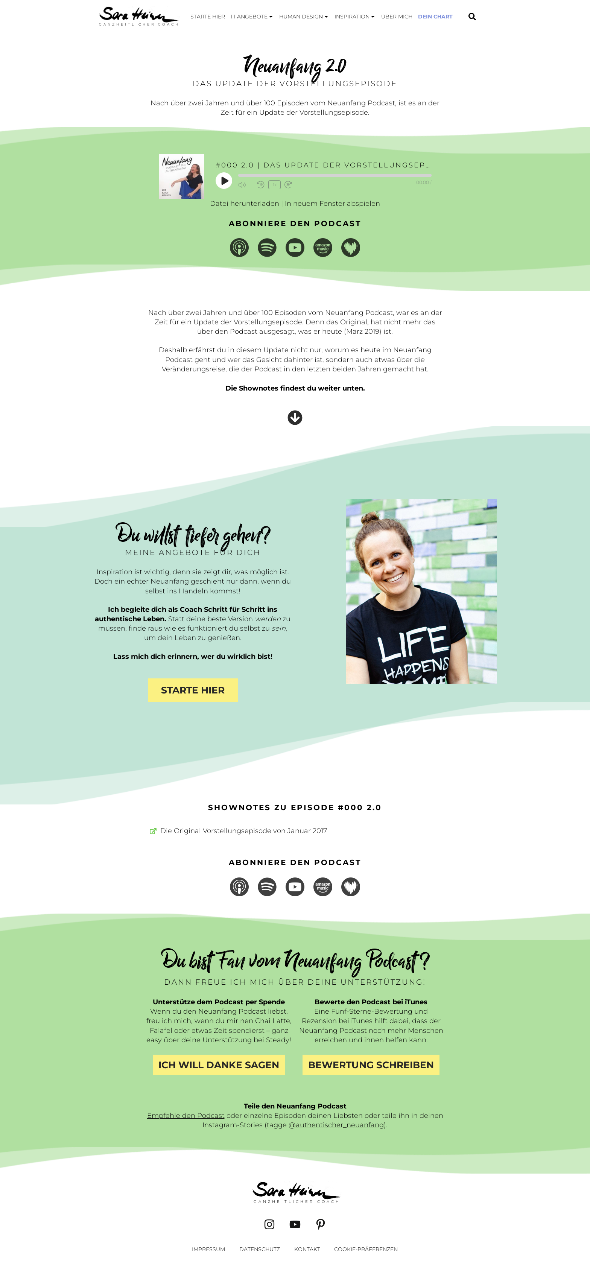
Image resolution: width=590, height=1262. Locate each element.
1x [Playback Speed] (275, 184)
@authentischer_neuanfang (336, 1125)
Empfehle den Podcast (186, 1115)
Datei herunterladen (244, 203)
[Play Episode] (224, 180)
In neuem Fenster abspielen (332, 203)
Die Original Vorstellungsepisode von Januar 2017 (243, 831)
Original (353, 322)
